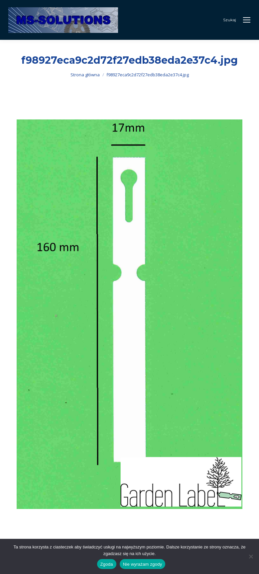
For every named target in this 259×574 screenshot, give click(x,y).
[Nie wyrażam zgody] (250, 556)
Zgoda (106, 564)
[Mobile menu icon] (247, 20)
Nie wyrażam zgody (142, 564)
